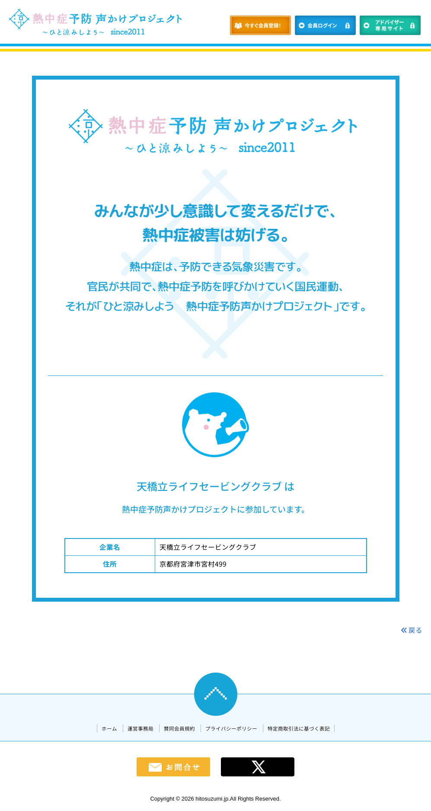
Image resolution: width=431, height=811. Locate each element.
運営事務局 (140, 728)
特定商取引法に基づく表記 (299, 728)
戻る (411, 630)
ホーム (109, 728)
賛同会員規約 (179, 728)
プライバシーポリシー (231, 728)
